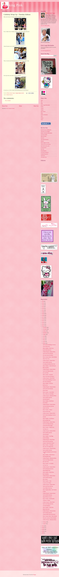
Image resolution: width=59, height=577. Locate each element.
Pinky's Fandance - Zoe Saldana (48, 463)
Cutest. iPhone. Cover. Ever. (47, 488)
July (44, 336)
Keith (42, 103)
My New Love (45, 385)
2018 (43, 315)
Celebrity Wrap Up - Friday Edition (49, 378)
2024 (43, 304)
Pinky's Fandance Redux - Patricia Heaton (50, 357)
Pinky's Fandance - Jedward (47, 409)
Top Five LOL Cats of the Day (48, 353)
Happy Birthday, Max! (46, 470)
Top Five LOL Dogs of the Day (48, 371)
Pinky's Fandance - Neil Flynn (48, 383)
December (45, 327)
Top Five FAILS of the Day (47, 362)
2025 (43, 303)
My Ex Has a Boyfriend (47, 381)
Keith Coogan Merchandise (45, 105)
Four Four (42, 149)
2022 (43, 308)
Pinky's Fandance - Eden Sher (48, 374)
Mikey (42, 113)
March (44, 343)
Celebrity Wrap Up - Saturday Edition (49, 369)
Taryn (42, 116)
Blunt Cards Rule (46, 367)
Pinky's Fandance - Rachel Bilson (48, 472)
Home (20, 106)
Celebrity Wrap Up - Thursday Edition (49, 448)
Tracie (42, 119)
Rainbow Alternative (44, 114)
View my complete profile (45, 25)
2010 (43, 527)
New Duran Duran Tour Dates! (48, 355)
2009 (43, 529)
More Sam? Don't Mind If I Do (48, 446)
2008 (43, 531)
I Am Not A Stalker (44, 134)
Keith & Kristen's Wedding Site (46, 129)
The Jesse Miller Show (46, 420)
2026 (43, 301)
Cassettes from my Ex (44, 154)
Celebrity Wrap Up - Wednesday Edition (49, 395)
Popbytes (42, 141)
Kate (41, 101)
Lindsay (42, 108)
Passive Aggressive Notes (45, 142)
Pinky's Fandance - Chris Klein (48, 444)
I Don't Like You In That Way (46, 144)
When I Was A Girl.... (46, 358)
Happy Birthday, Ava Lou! (47, 496)
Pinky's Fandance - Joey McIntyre (48, 418)
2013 (43, 324)
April (44, 341)
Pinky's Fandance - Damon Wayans (48, 454)
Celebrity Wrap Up (9, 94)
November (45, 329)
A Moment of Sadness (46, 500)
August (44, 334)
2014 (43, 322)
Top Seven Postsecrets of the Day (48, 406)
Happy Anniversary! (46, 509)
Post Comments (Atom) (10, 108)
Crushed (44, 491)
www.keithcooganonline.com (45, 50)
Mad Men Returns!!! (46, 399)
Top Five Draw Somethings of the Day (49, 344)
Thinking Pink (12, 5)
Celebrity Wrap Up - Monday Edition (49, 351)
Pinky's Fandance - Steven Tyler (48, 507)
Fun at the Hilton (45, 372)
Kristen (42, 106)
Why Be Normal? (46, 434)
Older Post (36, 106)
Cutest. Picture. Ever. (46, 346)
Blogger (34, 574)
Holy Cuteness (45, 479)
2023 (43, 306)
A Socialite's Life (43, 157)
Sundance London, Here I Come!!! (48, 443)
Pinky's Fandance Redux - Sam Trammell (49, 489)
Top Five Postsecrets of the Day (48, 468)
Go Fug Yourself (43, 147)
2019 (43, 313)
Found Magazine (43, 150)
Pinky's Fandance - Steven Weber (48, 392)
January (44, 523)
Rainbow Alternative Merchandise (46, 133)
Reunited (44, 416)
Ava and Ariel (45, 402)
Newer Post (4, 106)
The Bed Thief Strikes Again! (48, 425)
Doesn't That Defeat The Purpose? (48, 376)
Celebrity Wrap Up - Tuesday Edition (49, 404)
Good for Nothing (46, 437)
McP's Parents (43, 111)
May (44, 339)
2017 (43, 317)
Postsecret (42, 137)
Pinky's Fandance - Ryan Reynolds (48, 498)
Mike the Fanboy (43, 136)
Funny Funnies (45, 390)
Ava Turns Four (45, 465)
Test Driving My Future (47, 456)
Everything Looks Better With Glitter (49, 364)
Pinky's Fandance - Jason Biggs (48, 436)
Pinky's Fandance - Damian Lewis (48, 427)
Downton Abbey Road (46, 411)
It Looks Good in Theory (47, 482)
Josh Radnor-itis (45, 429)
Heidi (42, 100)
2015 (43, 320)
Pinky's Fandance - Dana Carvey (48, 348)
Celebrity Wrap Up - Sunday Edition (49, 360)
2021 (43, 310)
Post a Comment (8, 100)
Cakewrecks (43, 155)
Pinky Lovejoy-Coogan (51, 13)
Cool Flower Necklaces (45, 152)
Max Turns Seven (46, 461)
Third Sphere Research (44, 139)
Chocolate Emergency (46, 505)
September (45, 332)
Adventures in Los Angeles (45, 131)
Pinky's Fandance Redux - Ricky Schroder (50, 516)
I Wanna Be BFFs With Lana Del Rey (49, 514)
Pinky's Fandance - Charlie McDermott (49, 365)
